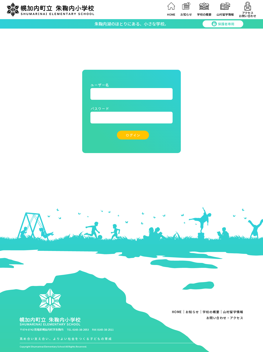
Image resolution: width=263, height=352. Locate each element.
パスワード (99, 108)
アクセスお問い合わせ (247, 14)
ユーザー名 (99, 84)
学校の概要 (204, 14)
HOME (171, 14)
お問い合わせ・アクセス (224, 318)
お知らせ (186, 14)
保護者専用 (223, 24)
